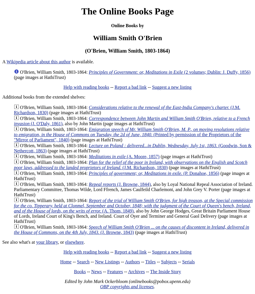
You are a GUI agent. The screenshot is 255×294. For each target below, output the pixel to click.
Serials (188, 261)
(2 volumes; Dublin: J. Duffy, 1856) (170, 72)
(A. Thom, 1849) (133, 205)
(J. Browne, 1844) (120, 184)
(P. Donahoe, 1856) (154, 173)
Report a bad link (130, 87)
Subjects (169, 261)
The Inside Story (165, 271)
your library (47, 242)
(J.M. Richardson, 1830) (130, 165)
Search (83, 261)
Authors (132, 261)
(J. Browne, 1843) (131, 230)
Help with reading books (86, 87)
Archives (136, 271)
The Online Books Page (127, 11)
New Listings (107, 261)
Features (115, 271)
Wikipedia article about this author (38, 61)
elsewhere (74, 242)
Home (66, 261)
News (96, 271)
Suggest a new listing (172, 87)
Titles (150, 261)
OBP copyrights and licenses (127, 286)
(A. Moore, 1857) (124, 156)
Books (80, 271)
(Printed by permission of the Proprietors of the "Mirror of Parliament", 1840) (131, 134)
